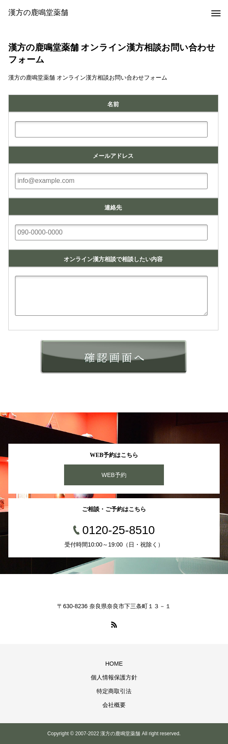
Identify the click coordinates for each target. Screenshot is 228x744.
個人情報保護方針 (114, 677)
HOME (114, 663)
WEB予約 (114, 475)
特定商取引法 (114, 691)
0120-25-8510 (118, 530)
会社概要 (114, 705)
